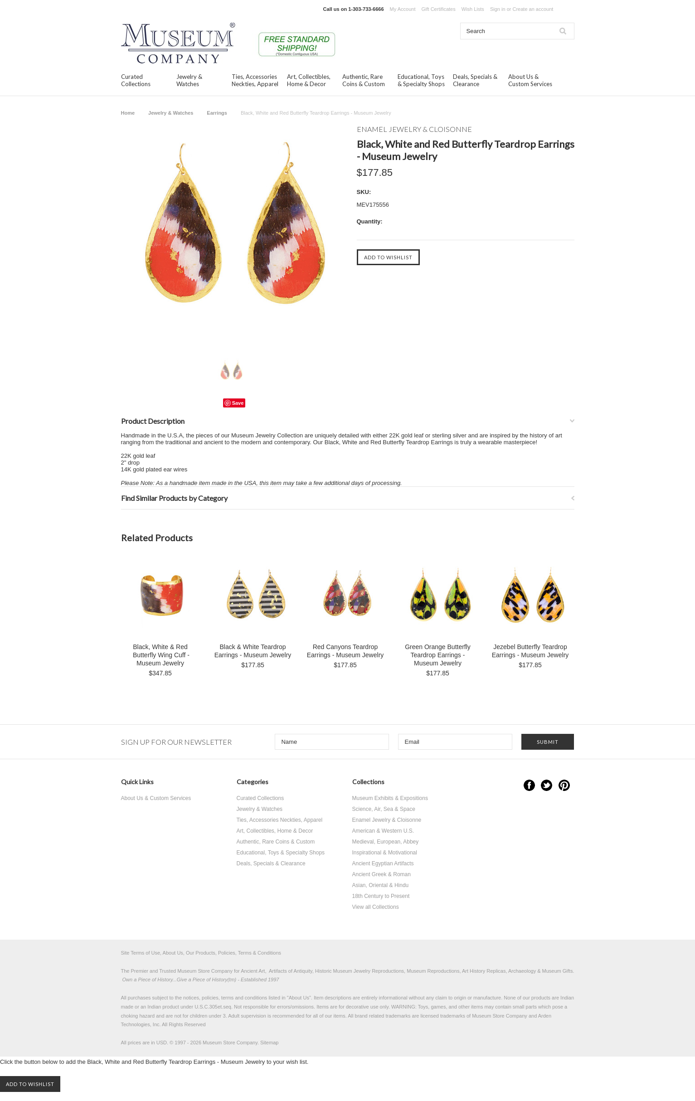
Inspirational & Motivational (384, 852)
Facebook (529, 785)
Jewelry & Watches (189, 80)
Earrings (217, 113)
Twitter (546, 785)
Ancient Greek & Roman (381, 874)
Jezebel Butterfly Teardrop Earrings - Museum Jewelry (530, 651)
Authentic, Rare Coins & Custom (363, 80)
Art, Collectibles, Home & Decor (308, 80)
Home (128, 113)
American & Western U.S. (383, 831)
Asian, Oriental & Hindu (380, 885)
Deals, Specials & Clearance (475, 80)
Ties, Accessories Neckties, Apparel (255, 80)
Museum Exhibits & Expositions (390, 798)
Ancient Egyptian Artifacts (383, 863)
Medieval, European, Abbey (385, 842)
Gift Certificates (439, 9)
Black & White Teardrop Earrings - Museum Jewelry (253, 651)
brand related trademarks (383, 1016)
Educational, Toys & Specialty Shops (421, 80)
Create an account (532, 9)
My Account (403, 9)
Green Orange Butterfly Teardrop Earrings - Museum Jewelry (438, 655)
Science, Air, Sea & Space (383, 809)
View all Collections (375, 907)
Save (238, 403)
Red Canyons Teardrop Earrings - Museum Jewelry (345, 651)
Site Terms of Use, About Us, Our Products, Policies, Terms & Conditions (201, 952)
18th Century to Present (381, 896)
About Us (299, 997)
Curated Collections (136, 80)
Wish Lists (473, 9)
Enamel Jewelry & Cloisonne (387, 820)
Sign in (497, 9)
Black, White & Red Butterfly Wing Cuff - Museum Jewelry (160, 655)
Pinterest (564, 785)
